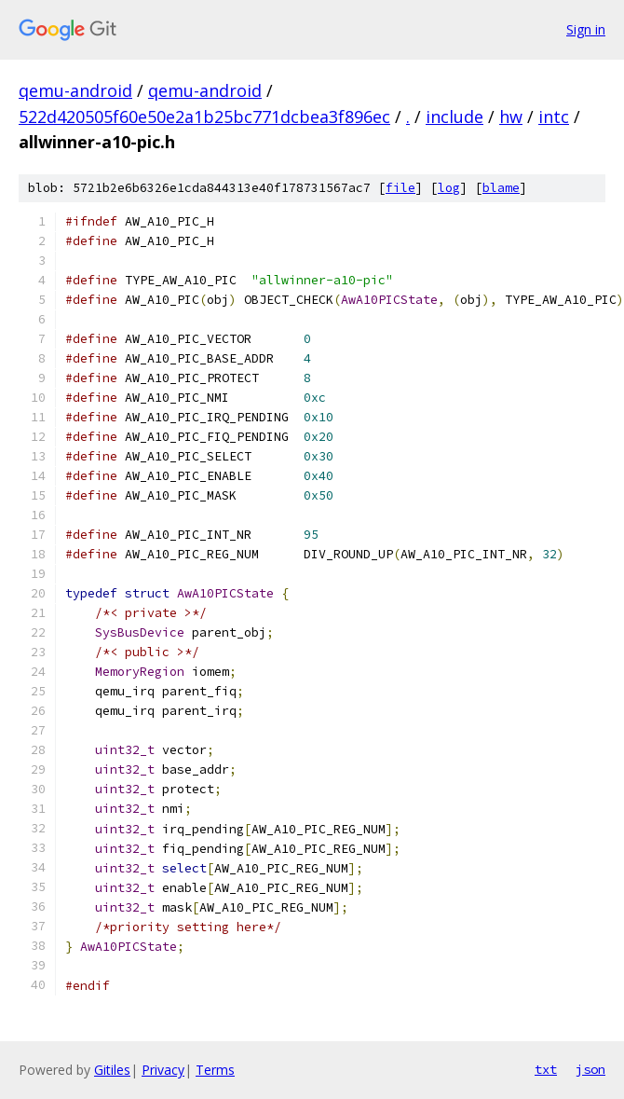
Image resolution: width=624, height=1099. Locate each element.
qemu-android (75, 90)
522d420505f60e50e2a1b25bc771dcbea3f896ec (204, 116)
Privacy (163, 1069)
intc (553, 116)
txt (546, 1069)
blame (501, 188)
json (590, 1069)
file (400, 188)
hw (510, 116)
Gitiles (112, 1069)
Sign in (585, 29)
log (449, 188)
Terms (215, 1069)
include (454, 116)
